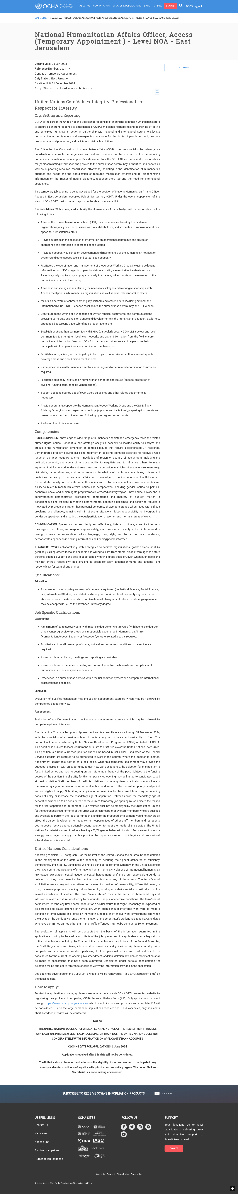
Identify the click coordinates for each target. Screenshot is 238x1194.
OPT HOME (41, 17)
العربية (198, 6)
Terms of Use (136, 1174)
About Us (85, 6)
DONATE (174, 1148)
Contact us (41, 1124)
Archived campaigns (47, 1150)
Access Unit (42, 1141)
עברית (189, 6)
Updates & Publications (125, 6)
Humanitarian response (49, 1158)
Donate (168, 6)
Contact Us (100, 1174)
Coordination (101, 6)
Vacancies (41, 1133)
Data (145, 6)
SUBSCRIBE (162, 1093)
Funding (155, 6)
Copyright (111, 1174)
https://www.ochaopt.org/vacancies (66, 1003)
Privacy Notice (123, 1174)
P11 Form (184, 67)
